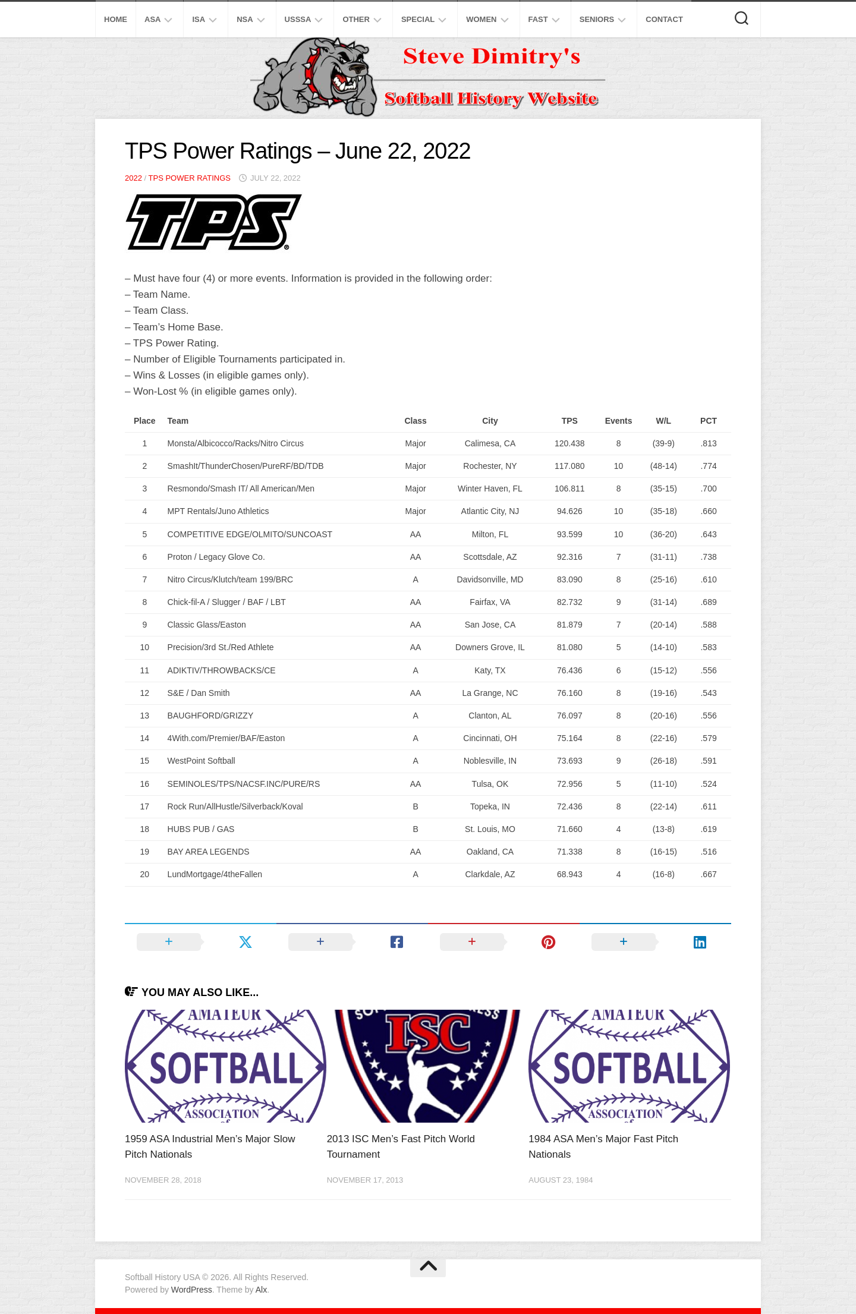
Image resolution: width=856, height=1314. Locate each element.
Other (356, 19)
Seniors (597, 19)
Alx (261, 1289)
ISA (198, 19)
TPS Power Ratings (190, 178)
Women (481, 19)
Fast (538, 19)
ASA (152, 19)
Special (418, 19)
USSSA (298, 19)
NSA (245, 19)
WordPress (191, 1289)
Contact (664, 19)
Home (115, 19)
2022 (133, 178)
